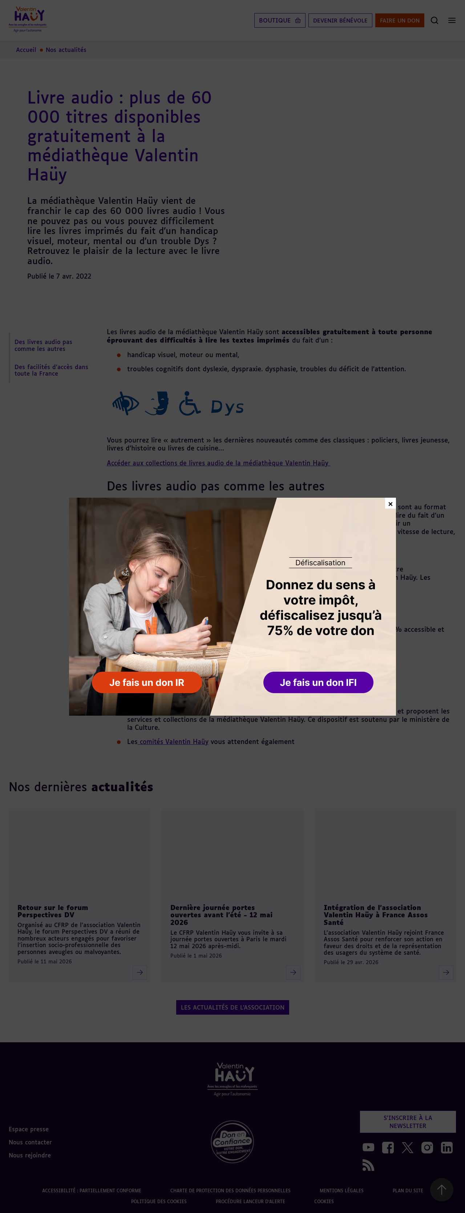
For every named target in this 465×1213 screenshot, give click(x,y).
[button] (319, 683)
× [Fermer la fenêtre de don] (390, 503)
